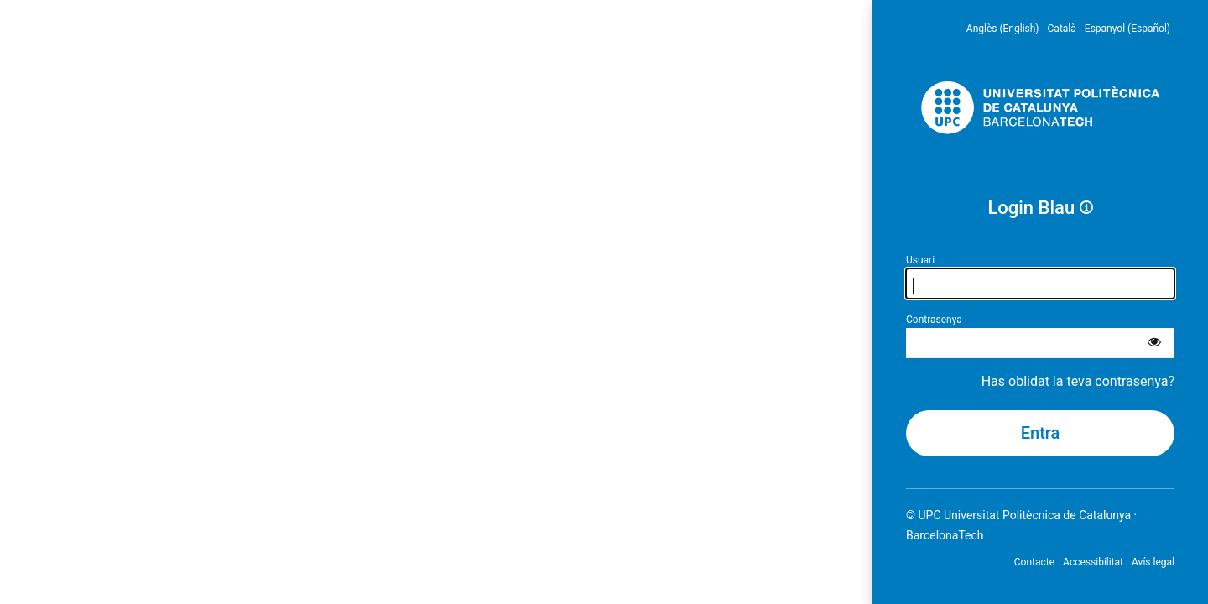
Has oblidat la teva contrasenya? (1078, 381)
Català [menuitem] (1062, 28)
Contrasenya (934, 319)
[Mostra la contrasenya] (1154, 343)
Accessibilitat (1093, 562)
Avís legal (1153, 562)
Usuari (920, 260)
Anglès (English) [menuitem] (1002, 28)
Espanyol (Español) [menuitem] (1127, 28)
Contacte (1034, 562)
